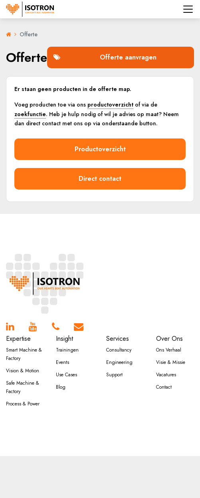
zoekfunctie (30, 114)
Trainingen (67, 350)
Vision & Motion (22, 370)
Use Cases (66, 374)
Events (62, 362)
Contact (164, 387)
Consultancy (118, 350)
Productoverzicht (100, 149)
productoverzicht (110, 105)
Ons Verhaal (168, 350)
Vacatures (166, 374)
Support (114, 374)
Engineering (119, 362)
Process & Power (23, 403)
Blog (60, 387)
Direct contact (100, 178)
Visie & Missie (170, 362)
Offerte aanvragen (104, 57)
